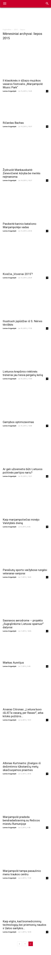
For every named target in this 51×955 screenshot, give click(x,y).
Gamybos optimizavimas (18, 422)
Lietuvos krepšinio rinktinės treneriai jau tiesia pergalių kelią (23, 373)
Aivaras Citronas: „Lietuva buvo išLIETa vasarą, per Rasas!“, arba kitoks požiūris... (23, 713)
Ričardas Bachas (13, 122)
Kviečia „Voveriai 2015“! (18, 274)
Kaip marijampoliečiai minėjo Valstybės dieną (21, 521)
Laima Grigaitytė (9, 91)
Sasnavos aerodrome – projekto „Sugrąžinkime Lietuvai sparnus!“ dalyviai (23, 624)
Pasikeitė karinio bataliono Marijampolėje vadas (19, 225)
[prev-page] (19, 944)
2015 (16, 29)
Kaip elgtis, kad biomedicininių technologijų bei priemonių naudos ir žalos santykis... (24, 925)
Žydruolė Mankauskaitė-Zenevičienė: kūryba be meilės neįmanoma (21, 173)
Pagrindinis (7, 29)
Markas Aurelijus (13, 662)
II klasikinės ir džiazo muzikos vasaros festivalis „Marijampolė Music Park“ (23, 84)
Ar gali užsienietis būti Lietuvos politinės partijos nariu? (22, 470)
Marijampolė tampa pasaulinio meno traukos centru (22, 872)
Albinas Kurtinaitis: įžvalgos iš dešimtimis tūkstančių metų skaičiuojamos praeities (22, 767)
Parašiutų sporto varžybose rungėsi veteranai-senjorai (25, 571)
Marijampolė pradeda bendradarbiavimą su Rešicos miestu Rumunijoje (21, 820)
